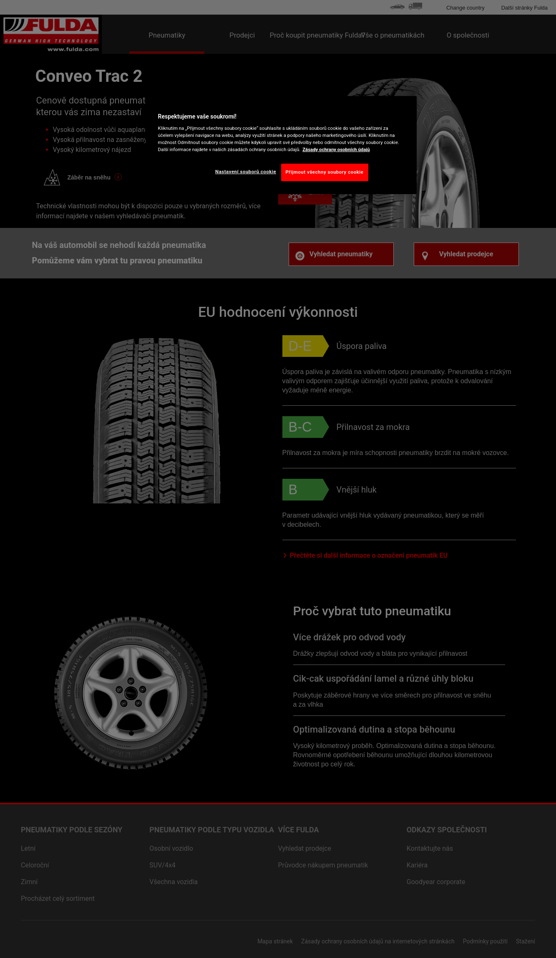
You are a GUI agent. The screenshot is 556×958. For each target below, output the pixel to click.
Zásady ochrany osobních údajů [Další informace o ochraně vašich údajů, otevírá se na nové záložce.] (336, 149)
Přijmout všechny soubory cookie (325, 172)
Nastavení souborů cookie (245, 171)
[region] (281, 145)
